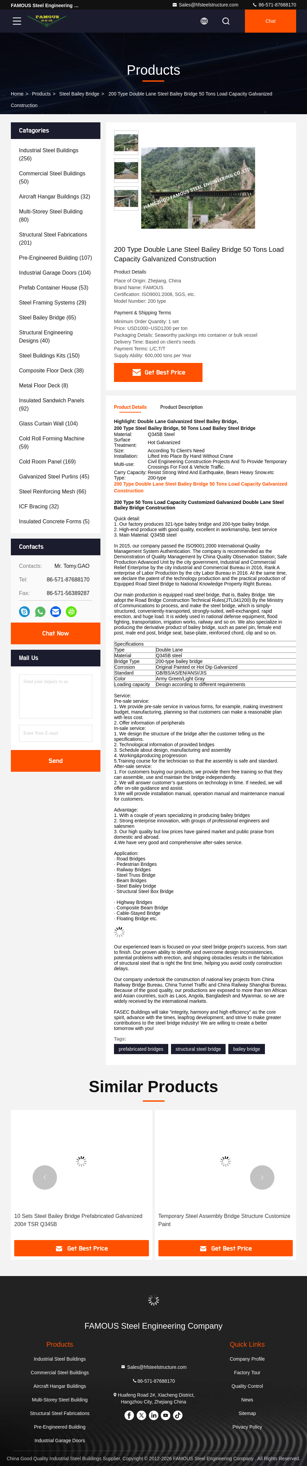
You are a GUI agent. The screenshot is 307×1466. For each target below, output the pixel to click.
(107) (55, 258)
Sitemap (247, 1413)
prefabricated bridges (141, 1049)
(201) (53, 239)
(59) (51, 443)
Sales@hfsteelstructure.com (205, 4)
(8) (43, 385)
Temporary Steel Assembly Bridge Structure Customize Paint (224, 1220)
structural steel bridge (198, 1049)
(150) (49, 356)
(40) (46, 337)
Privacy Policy (247, 1427)
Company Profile (247, 1359)
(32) (54, 196)
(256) (48, 154)
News (247, 1399)
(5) (54, 521)
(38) (51, 370)
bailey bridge (246, 1049)
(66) (52, 491)
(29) (52, 303)
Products (41, 94)
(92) (51, 405)
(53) (54, 288)
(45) (54, 476)
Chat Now (55, 633)
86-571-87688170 (274, 4)
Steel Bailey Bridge (79, 94)
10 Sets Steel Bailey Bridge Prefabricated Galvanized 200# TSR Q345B (78, 1220)
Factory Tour (247, 1372)
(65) (47, 317)
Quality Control (247, 1386)
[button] (45, 1177)
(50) (52, 178)
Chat (271, 21)
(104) (55, 273)
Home (17, 94)
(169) (47, 462)
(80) (51, 216)
